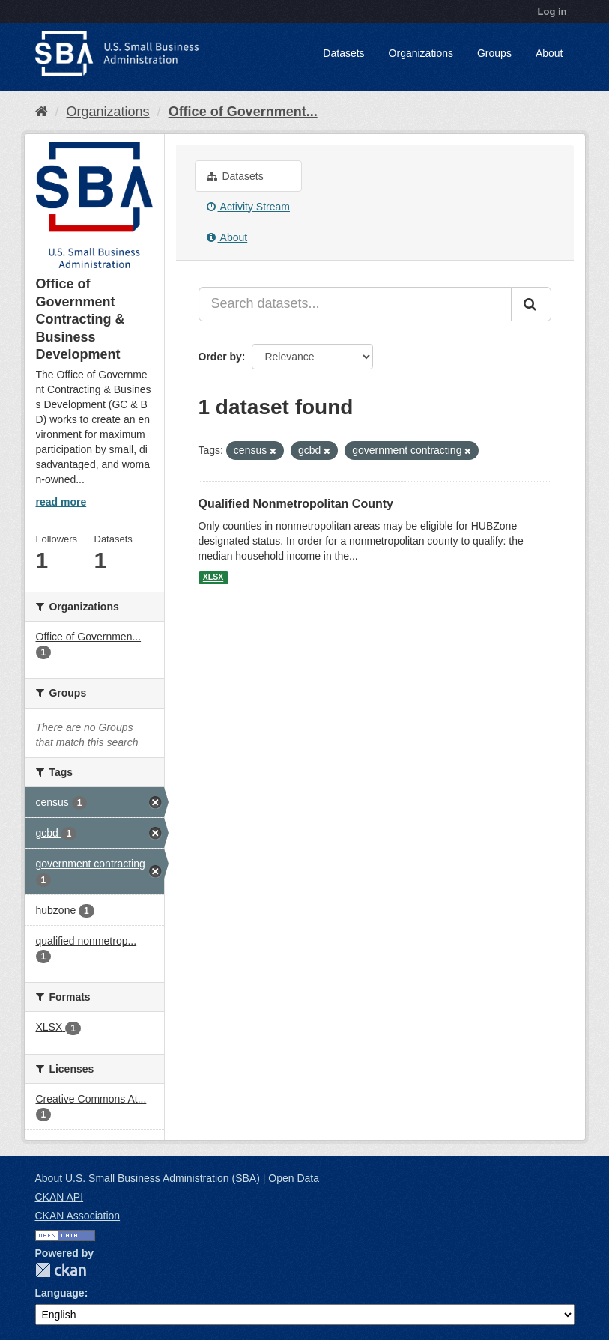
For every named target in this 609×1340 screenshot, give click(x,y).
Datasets (343, 53)
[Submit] (531, 304)
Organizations (421, 53)
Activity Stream (248, 207)
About (549, 53)
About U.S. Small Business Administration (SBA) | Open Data (177, 1178)
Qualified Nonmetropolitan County (296, 503)
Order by (220, 357)
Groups (494, 53)
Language (60, 1293)
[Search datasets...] (355, 304)
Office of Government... (243, 111)
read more (61, 502)
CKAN (60, 1270)
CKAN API (59, 1197)
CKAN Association (78, 1216)
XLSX (213, 577)
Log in (552, 11)
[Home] (41, 111)
